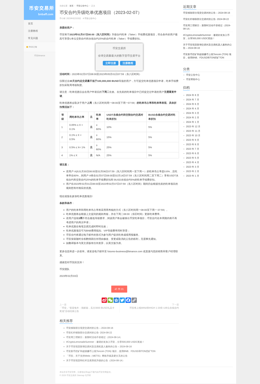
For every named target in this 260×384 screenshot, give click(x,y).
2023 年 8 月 (192, 144)
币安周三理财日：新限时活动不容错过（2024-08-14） (94, 337)
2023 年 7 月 (192, 149)
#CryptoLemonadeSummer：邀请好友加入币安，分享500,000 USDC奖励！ (105, 342)
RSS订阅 (31, 47)
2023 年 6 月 (192, 153)
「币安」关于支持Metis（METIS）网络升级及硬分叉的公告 (97, 356)
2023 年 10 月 (193, 135)
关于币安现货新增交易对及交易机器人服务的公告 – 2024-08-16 (99, 347)
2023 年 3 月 (192, 166)
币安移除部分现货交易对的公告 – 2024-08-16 (89, 328)
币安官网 (103, 372)
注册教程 (33, 30)
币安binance (39, 55)
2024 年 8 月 (192, 95)
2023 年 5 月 (192, 157)
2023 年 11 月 (193, 131)
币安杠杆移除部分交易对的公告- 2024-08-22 (89, 333)
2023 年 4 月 (192, 162)
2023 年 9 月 (192, 140)
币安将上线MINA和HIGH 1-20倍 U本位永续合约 (154, 308)
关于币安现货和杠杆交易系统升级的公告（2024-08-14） (95, 360)
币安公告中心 (82, 6)
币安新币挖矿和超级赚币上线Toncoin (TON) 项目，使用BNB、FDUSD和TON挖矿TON (110, 351)
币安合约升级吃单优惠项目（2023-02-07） (101, 12)
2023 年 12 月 (193, 126)
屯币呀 (88, 376)
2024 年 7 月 (192, 99)
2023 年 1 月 (192, 175)
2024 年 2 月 (192, 117)
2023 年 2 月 (192, 171)
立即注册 (110, 63)
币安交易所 (39, 10)
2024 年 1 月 (192, 122)
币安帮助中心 (193, 79)
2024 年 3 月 (192, 113)
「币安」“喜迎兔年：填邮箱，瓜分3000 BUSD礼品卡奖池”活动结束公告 (87, 310)
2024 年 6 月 (192, 104)
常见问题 (33, 38)
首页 (30, 23)
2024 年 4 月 (192, 108)
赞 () (119, 289)
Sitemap (80, 376)
